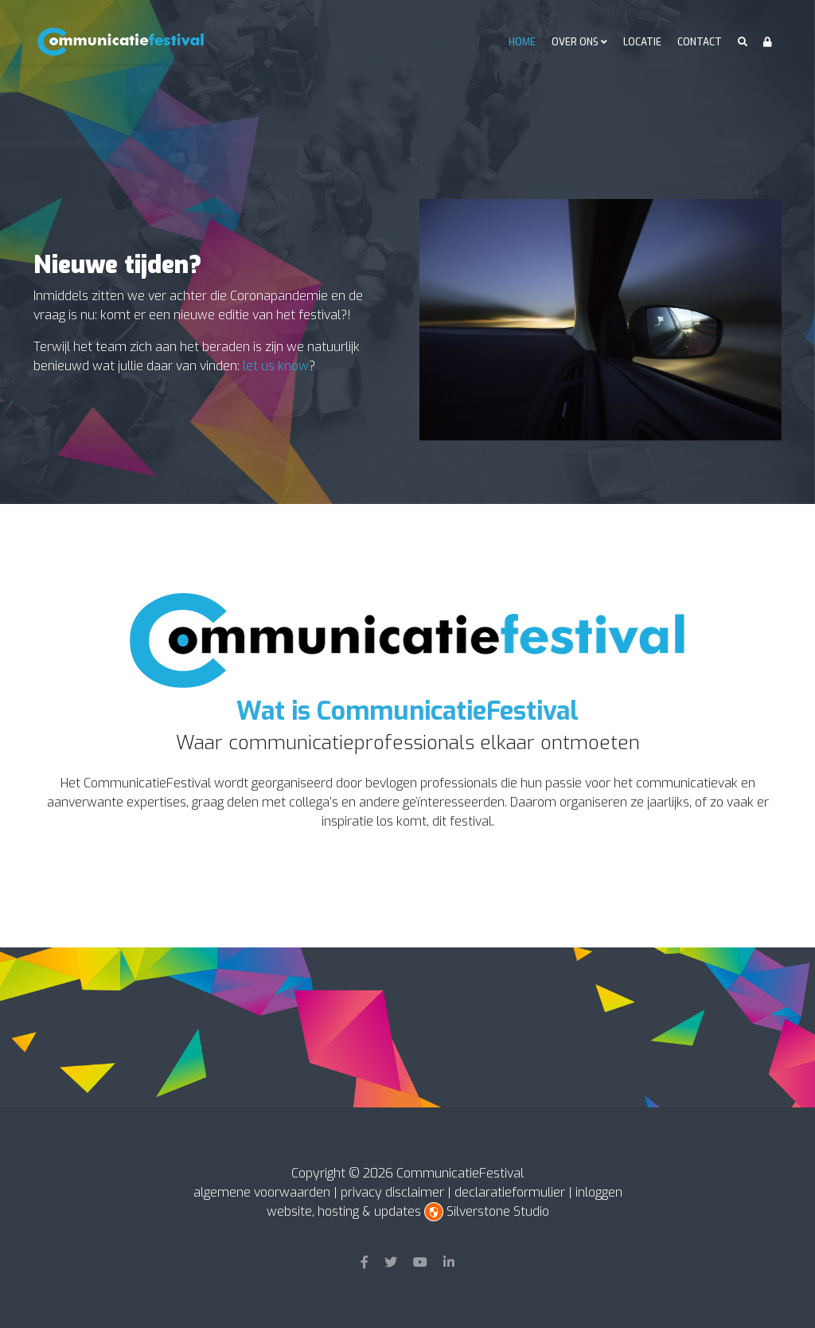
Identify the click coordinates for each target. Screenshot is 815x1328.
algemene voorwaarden (261, 1192)
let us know (276, 365)
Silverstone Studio (497, 1211)
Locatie (642, 42)
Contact (699, 42)
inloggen (598, 1192)
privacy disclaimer (392, 1192)
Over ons (575, 42)
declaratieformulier (509, 1192)
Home (522, 42)
